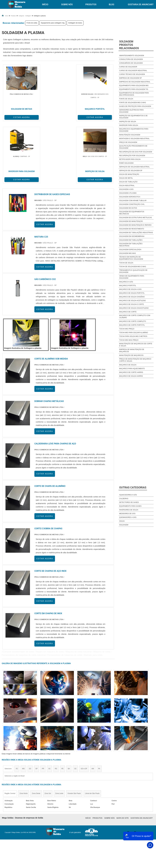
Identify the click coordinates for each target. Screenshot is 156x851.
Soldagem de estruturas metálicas (135, 218)
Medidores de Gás (127, 514)
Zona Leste (59, 730)
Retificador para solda (130, 159)
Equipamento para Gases (130, 506)
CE (75, 705)
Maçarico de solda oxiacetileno (134, 308)
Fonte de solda (32, 23)
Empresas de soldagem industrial (134, 82)
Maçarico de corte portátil (132, 325)
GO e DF (84, 705)
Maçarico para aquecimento (132, 369)
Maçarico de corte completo (132, 321)
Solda (122, 521)
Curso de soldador (128, 67)
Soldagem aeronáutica (129, 197)
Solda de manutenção (129, 174)
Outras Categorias (132, 487)
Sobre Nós (67, 4)
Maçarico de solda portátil (132, 293)
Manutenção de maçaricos (131, 355)
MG (23, 705)
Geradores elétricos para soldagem (131, 111)
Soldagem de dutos (75, 23)
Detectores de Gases (129, 502)
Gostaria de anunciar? (142, 755)
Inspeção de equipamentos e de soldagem (133, 117)
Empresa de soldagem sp (130, 78)
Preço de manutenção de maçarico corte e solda (135, 360)
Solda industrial (127, 186)
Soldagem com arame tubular (133, 201)
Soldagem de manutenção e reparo (135, 225)
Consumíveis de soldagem (131, 63)
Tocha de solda (126, 263)
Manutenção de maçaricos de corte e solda (135, 345)
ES (30, 705)
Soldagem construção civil (132, 204)
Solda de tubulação (128, 182)
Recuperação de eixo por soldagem (135, 152)
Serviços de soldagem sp (130, 171)
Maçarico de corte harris (131, 372)
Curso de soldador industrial (133, 70)
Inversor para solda (128, 125)
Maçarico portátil (127, 286)
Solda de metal (126, 178)
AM (93, 705)
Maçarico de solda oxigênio (132, 297)
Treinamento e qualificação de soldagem (133, 271)
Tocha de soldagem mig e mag (132, 267)
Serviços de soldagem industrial (134, 167)
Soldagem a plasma (128, 193)
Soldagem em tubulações (130, 240)
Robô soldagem (126, 163)
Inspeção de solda (127, 122)
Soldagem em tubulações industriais (130, 245)
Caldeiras (123, 499)
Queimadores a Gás (127, 517)
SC (49, 705)
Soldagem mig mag (127, 253)
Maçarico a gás (126, 282)
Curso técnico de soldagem (132, 74)
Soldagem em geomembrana (131, 236)
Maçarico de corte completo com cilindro (134, 317)
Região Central (10, 730)
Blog (111, 4)
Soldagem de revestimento (131, 229)
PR (43, 705)
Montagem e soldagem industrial (134, 139)
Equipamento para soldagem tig (133, 89)
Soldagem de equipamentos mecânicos (131, 213)
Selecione (8, 705)
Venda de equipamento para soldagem (131, 277)
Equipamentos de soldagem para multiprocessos (134, 94)
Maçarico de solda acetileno (132, 301)
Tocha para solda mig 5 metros (133, 336)
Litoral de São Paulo (92, 730)
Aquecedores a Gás (128, 495)
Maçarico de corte (128, 312)
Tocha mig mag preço (128, 340)
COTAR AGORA (15, 117)
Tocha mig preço (126, 329)
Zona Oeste (36, 730)
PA (99, 705)
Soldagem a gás (126, 189)
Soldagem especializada (130, 250)
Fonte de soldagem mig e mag (132, 102)
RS (56, 705)
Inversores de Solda (128, 510)
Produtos (90, 4)
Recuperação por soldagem (132, 156)
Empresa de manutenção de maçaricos (131, 351)
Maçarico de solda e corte (131, 304)
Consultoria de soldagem (131, 59)
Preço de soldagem (128, 142)
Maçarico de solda (127, 365)
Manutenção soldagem (129, 135)
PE (62, 705)
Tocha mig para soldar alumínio (133, 333)
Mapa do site (123, 755)
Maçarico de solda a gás (130, 289)
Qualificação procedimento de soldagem (133, 147)
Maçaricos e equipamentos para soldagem (133, 130)
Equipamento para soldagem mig (52, 23)
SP (36, 705)
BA (69, 705)
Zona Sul (48, 730)
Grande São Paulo (74, 730)
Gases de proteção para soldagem (135, 106)
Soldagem (123, 525)
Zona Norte (24, 730)
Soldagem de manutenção (131, 221)
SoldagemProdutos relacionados (129, 45)
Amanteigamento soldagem (131, 56)
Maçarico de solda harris (131, 376)
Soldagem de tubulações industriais (136, 233)
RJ (17, 705)
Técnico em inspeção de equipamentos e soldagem (131, 258)
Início (45, 4)
